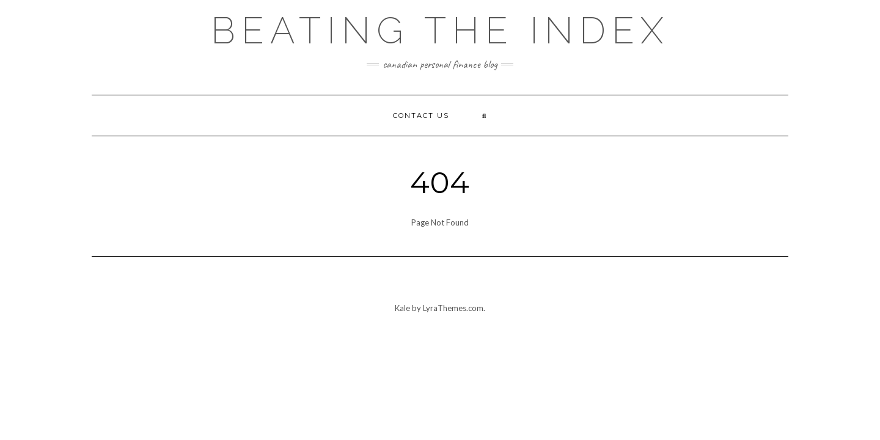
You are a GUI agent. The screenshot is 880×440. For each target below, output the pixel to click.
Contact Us (421, 115)
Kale (402, 308)
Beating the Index (440, 30)
